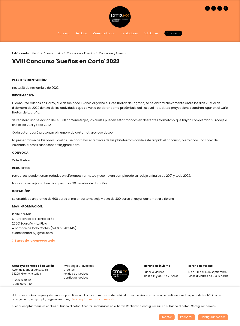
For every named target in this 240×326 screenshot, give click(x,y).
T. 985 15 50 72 (21, 280)
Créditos (69, 270)
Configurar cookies (76, 277)
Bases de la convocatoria (33, 240)
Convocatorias (53, 53)
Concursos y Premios (113, 53)
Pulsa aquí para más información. (94, 299)
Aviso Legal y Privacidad (79, 266)
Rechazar (186, 317)
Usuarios (173, 33)
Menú (35, 53)
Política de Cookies (76, 274)
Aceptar (166, 317)
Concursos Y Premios (81, 53)
